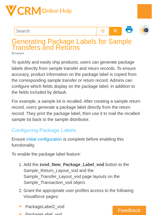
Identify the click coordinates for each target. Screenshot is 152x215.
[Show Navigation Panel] (144, 11)
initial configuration (44, 139)
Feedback (129, 210)
